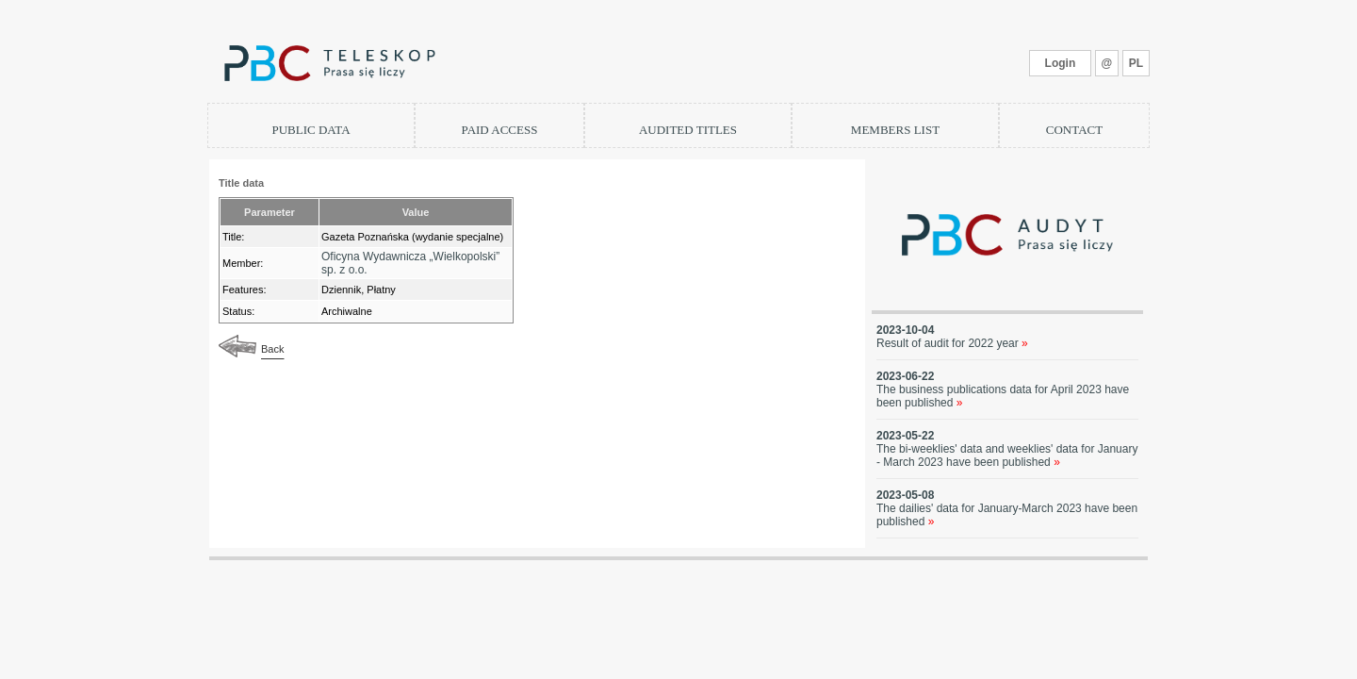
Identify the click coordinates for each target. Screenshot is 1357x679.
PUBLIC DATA (310, 130)
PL (1136, 63)
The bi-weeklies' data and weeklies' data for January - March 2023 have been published (1006, 455)
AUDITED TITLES (688, 130)
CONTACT (1074, 130)
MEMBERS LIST (895, 130)
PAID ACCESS (500, 130)
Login (1061, 63)
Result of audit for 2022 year (952, 343)
